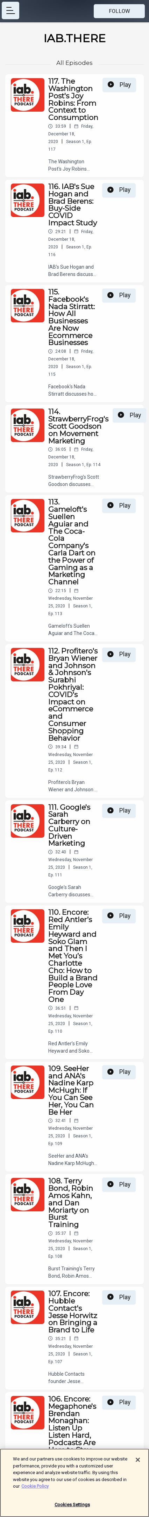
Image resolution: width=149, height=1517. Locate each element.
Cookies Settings (72, 1508)
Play (119, 84)
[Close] (138, 1463)
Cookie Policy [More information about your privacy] (35, 1490)
